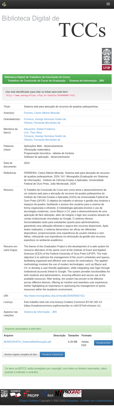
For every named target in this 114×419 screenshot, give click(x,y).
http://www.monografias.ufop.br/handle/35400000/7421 (54, 295)
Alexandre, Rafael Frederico (39, 129)
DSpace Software (29, 400)
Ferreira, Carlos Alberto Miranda (42, 113)
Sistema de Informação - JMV (86, 80)
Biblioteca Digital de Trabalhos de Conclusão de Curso (37, 77)
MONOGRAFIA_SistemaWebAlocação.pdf (27, 341)
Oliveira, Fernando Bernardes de (42, 122)
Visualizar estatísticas (52, 354)
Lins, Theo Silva (33, 132)
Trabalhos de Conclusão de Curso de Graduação (37, 80)
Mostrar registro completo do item (20, 354)
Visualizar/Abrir (103, 343)
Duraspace (72, 400)
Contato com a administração (96, 400)
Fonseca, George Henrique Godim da (45, 119)
